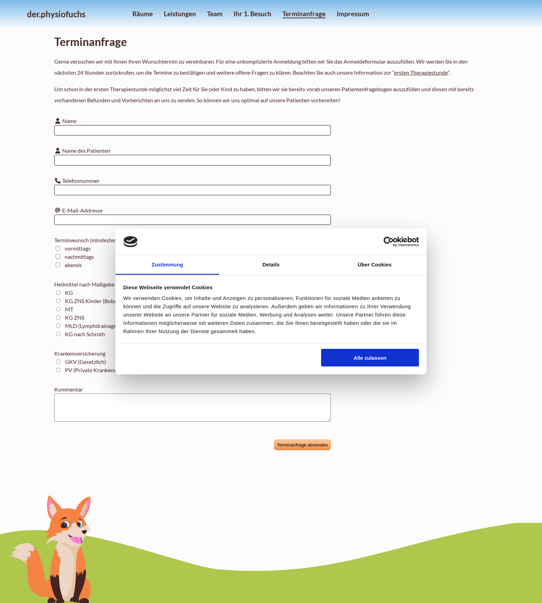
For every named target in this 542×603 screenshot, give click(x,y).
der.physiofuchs (56, 14)
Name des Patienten (82, 150)
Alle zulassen (370, 357)
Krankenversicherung (79, 353)
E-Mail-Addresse (78, 210)
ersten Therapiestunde (421, 72)
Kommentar (68, 389)
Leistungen (180, 14)
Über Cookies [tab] (375, 264)
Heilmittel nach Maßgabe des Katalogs (100, 284)
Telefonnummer (77, 180)
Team (215, 14)
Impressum (353, 14)
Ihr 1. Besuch (252, 14)
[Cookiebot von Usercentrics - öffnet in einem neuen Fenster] (388, 242)
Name (65, 120)
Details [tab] (271, 264)
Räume (142, 14)
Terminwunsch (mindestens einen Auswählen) (108, 240)
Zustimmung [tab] (167, 264)
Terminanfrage (304, 14)
